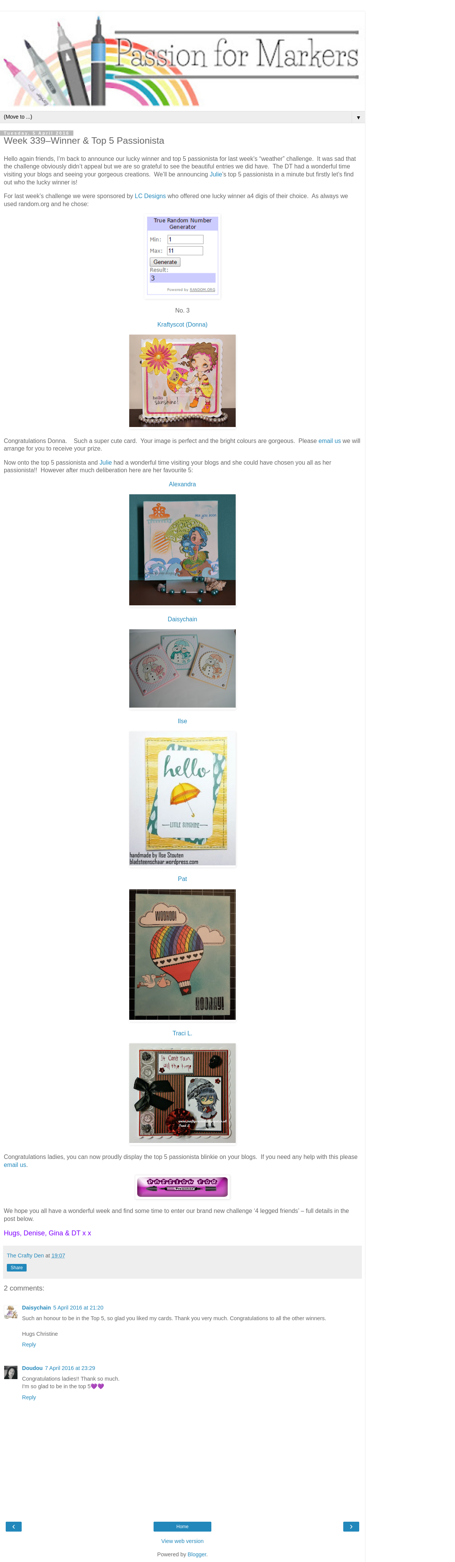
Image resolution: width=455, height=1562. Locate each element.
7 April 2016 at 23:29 (70, 1368)
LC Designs (150, 196)
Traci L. (182, 1033)
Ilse (182, 721)
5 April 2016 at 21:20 (78, 1308)
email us (330, 441)
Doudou (32, 1368)
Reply (29, 1344)
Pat (182, 879)
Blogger (197, 1554)
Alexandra (182, 484)
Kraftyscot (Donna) (182, 324)
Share (17, 1267)
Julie (216, 174)
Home (182, 1526)
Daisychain (182, 619)
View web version (182, 1541)
